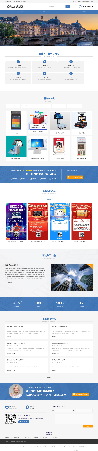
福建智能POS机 (21, 95)
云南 (67, 437)
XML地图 (75, 442)
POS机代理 (26, 429)
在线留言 (84, 1)
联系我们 (79, 1)
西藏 (70, 437)
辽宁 (24, 437)
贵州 (65, 437)
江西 (43, 437)
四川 (63, 437)
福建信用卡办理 (63, 12)
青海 (77, 437)
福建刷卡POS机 (10, 95)
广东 (54, 437)
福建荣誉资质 (73, 12)
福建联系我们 (84, 12)
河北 (16, 437)
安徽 (38, 437)
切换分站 (88, 1)
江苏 (34, 437)
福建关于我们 (21, 12)
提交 (88, 417)
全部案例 (49, 189)
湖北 (49, 437)
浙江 (36, 437)
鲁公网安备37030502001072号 (87, 447)
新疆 (81, 437)
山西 (18, 437)
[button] (48, 45)
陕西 (72, 437)
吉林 (26, 437)
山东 (45, 437)
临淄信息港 (54, 429)
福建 (41, 437)
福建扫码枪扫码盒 (33, 95)
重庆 (61, 437)
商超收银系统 (17, 429)
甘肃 (74, 437)
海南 (59, 437)
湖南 (52, 437)
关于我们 (75, 1)
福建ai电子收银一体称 (43, 95)
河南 (47, 437)
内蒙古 (21, 437)
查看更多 (49, 368)
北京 (11, 437)
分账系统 (7, 429)
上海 (31, 437)
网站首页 (10, 12)
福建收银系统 (55, 95)
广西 (56, 437)
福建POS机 (31, 12)
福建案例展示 (53, 12)
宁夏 (79, 437)
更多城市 (84, 437)
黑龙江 (28, 437)
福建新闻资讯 (42, 12)
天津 (14, 437)
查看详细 (11, 272)
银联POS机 (35, 429)
